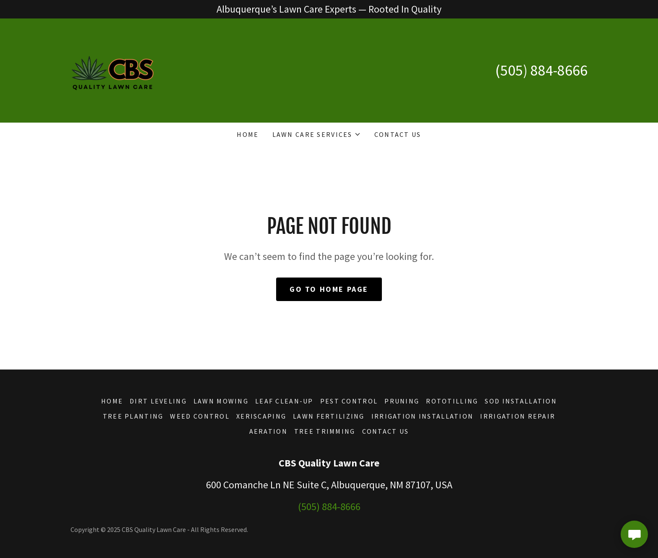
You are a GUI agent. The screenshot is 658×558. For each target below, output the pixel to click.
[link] (112, 69)
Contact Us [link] (397, 134)
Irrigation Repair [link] (517, 416)
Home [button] (112, 401)
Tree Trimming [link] (324, 431)
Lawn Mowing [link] (220, 401)
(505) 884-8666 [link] (541, 70)
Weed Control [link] (199, 416)
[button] (316, 134)
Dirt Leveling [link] (158, 401)
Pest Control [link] (349, 401)
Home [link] (247, 134)
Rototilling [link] (452, 401)
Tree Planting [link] (133, 416)
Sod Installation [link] (521, 401)
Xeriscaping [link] (261, 416)
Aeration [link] (268, 431)
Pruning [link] (401, 401)
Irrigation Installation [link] (422, 416)
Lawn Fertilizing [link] (329, 416)
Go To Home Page (329, 289)
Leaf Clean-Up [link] (284, 401)
